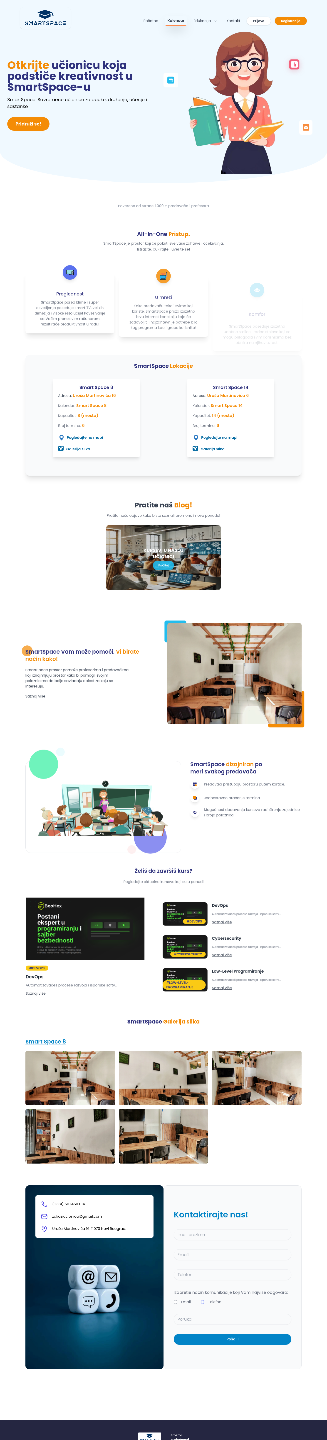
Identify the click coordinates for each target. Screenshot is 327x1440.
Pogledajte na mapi (80, 437)
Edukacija (205, 20)
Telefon (214, 1302)
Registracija (290, 21)
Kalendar (175, 20)
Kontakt (233, 20)
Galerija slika (74, 449)
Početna (150, 20)
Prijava (258, 21)
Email (186, 1302)
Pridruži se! (28, 124)
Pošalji (233, 1339)
